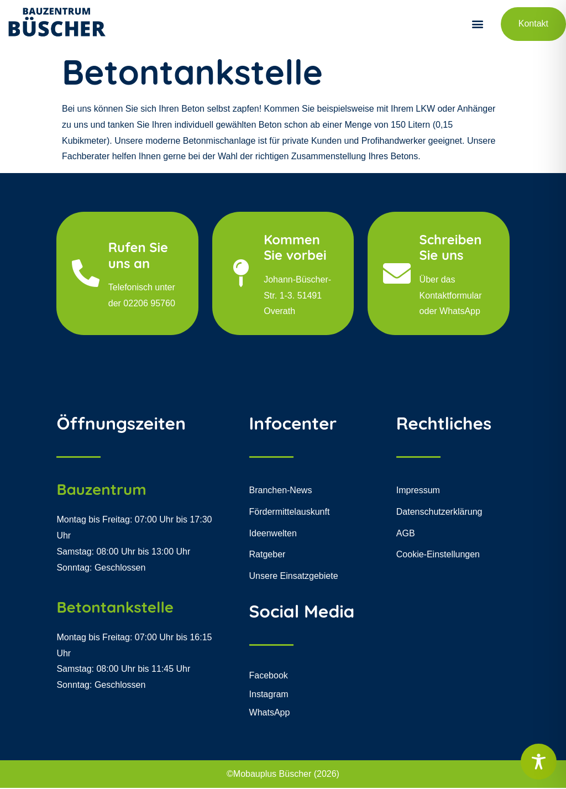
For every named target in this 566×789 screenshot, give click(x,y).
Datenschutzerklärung (439, 512)
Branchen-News (280, 491)
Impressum (418, 491)
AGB (405, 534)
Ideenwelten (273, 534)
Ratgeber (267, 555)
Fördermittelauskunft (289, 512)
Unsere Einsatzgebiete (293, 577)
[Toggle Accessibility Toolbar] (539, 762)
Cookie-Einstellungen (438, 555)
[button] (478, 24)
